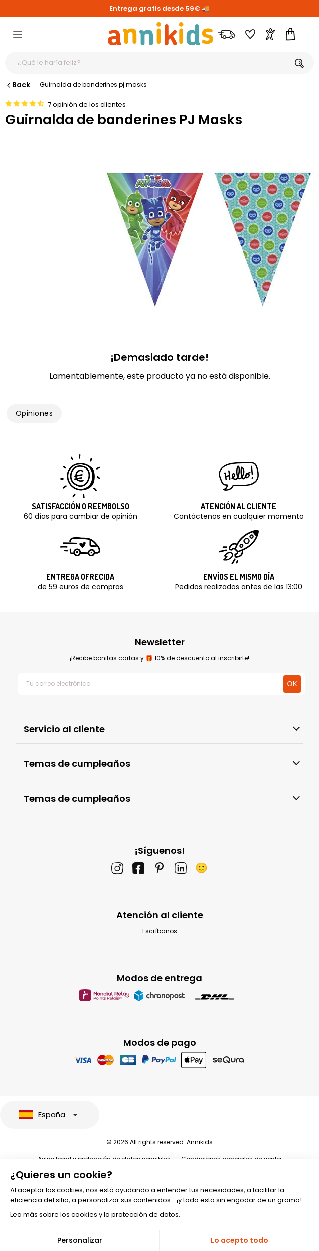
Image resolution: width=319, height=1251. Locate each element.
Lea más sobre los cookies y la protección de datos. (95, 1214)
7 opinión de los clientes (87, 104)
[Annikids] (160, 33)
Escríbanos (159, 931)
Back (17, 85)
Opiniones (34, 413)
